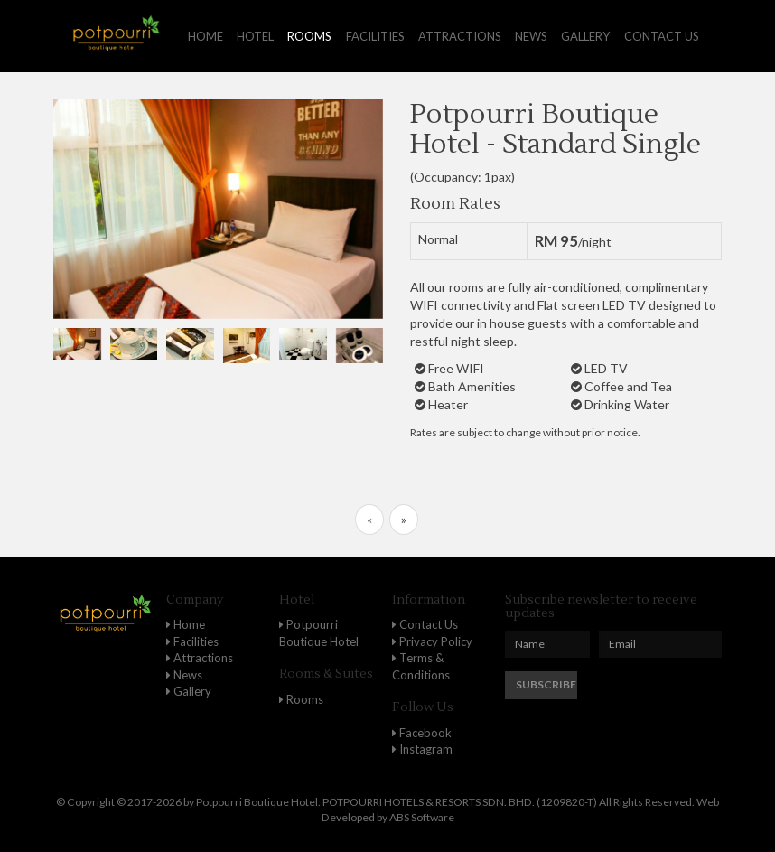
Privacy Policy (432, 641)
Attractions (459, 36)
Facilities (375, 36)
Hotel (255, 36)
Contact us (661, 36)
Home (205, 36)
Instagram (422, 749)
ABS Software (421, 817)
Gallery (585, 36)
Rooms (309, 36)
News (531, 36)
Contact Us (425, 624)
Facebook (422, 733)
